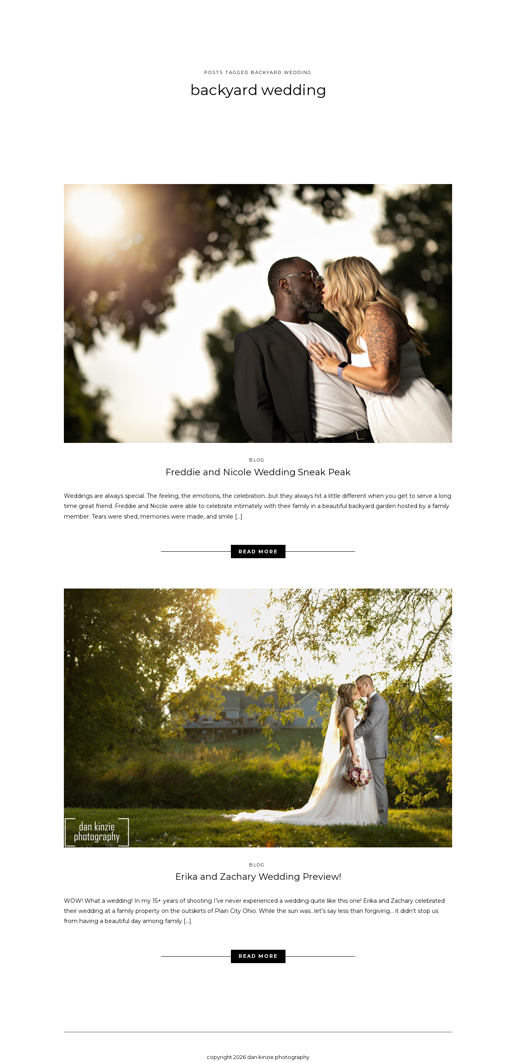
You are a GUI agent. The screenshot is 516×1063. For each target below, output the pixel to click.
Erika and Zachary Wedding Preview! (258, 870)
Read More (258, 545)
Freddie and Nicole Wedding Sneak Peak (258, 465)
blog (257, 453)
